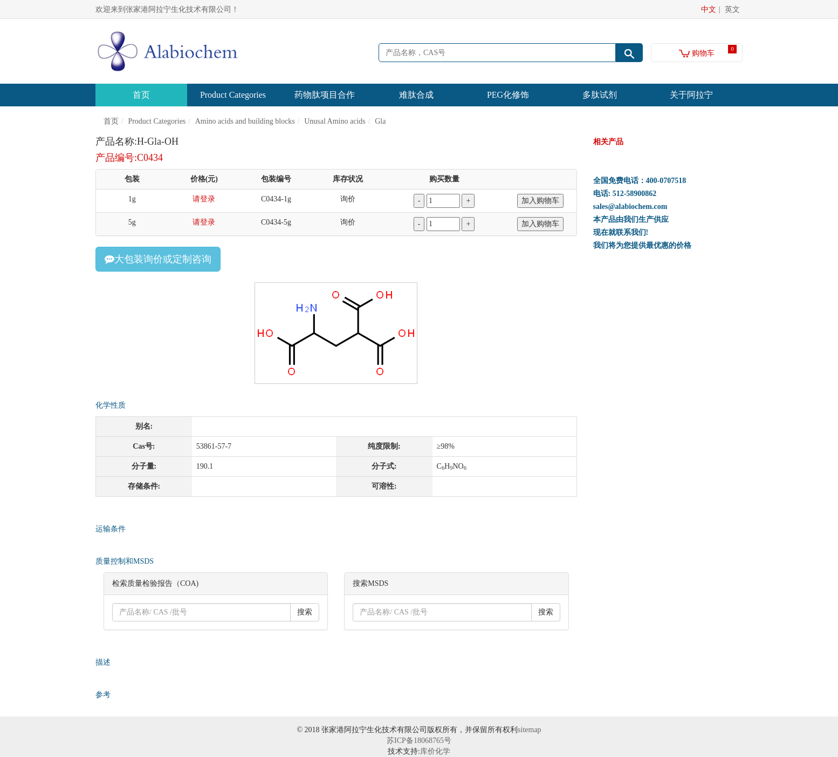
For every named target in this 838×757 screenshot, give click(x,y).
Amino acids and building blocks (245, 121)
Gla (380, 121)
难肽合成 (416, 94)
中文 (708, 9)
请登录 (204, 199)
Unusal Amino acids (335, 121)
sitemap (529, 730)
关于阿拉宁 (691, 94)
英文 (732, 9)
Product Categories (233, 94)
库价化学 (435, 751)
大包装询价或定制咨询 (158, 259)
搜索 (304, 612)
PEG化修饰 (508, 94)
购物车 (697, 53)
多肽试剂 (599, 94)
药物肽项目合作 (324, 94)
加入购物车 (540, 201)
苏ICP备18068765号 (419, 740)
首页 (141, 94)
